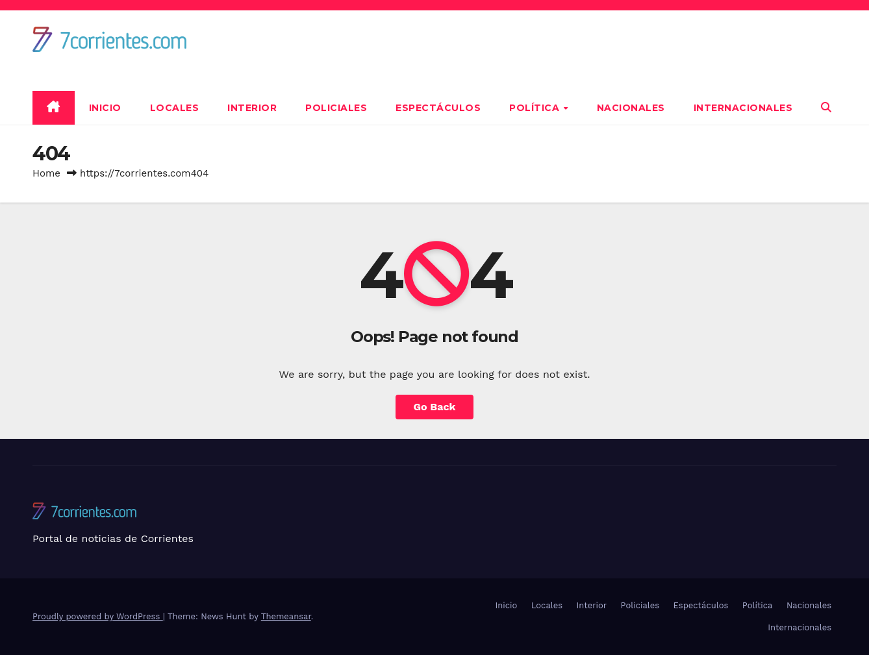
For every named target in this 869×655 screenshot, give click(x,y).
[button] (826, 107)
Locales (174, 108)
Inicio (105, 108)
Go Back (435, 407)
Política (535, 108)
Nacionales (631, 108)
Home (46, 173)
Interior (252, 108)
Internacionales (743, 108)
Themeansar (286, 616)
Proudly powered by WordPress (97, 616)
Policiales (336, 108)
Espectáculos (438, 108)
